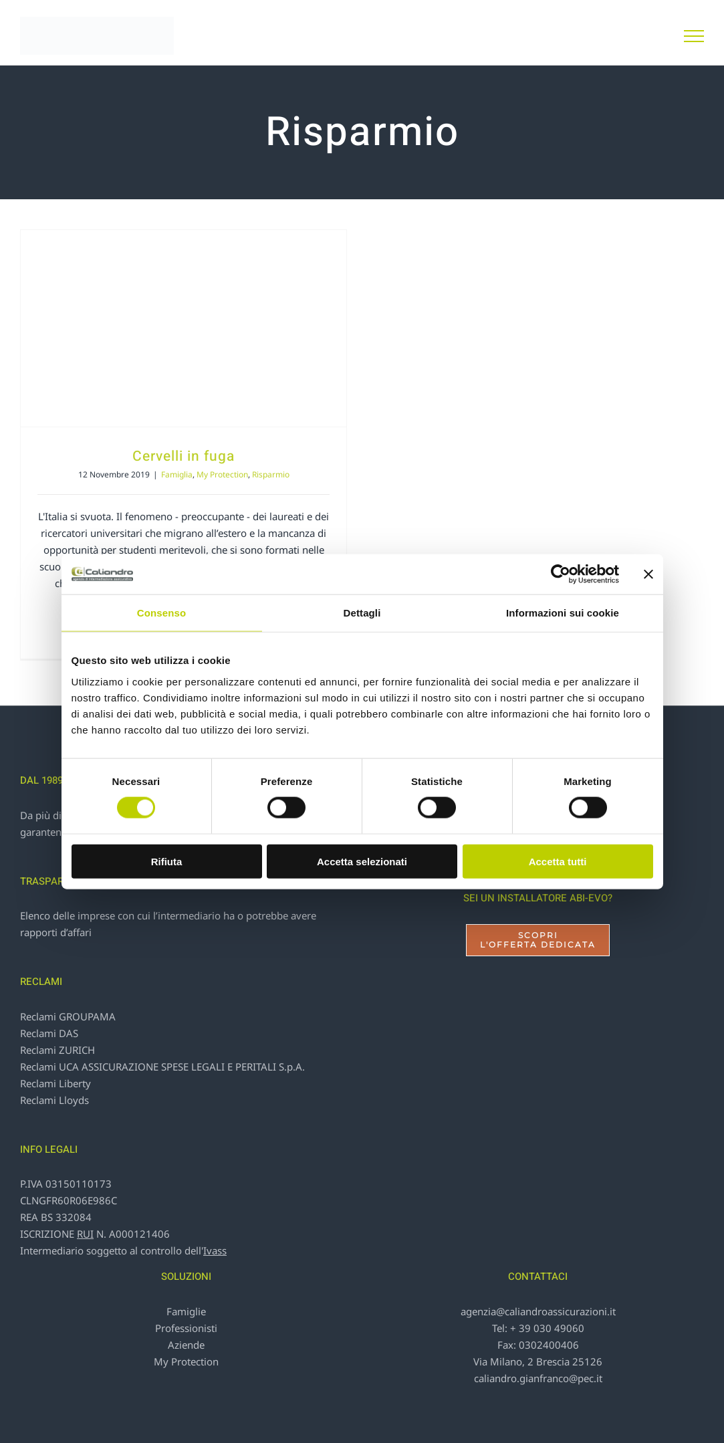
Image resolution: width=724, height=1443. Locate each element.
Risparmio (270, 474)
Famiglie (186, 1311)
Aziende (186, 1344)
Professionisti (186, 1328)
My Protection (222, 474)
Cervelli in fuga (183, 456)
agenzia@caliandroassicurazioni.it (538, 1311)
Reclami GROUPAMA (68, 1016)
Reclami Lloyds (54, 1100)
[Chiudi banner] (648, 574)
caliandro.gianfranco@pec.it (538, 1378)
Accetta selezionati (362, 861)
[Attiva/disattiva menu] (694, 36)
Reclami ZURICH (57, 1050)
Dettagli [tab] (362, 613)
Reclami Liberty (55, 1083)
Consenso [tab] (161, 613)
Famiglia (177, 474)
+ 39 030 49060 (547, 1328)
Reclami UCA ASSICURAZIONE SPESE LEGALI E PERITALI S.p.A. (162, 1066)
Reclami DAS (49, 1033)
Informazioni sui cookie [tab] (562, 613)
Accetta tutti (558, 861)
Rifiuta (167, 861)
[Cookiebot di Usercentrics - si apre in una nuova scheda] (560, 574)
